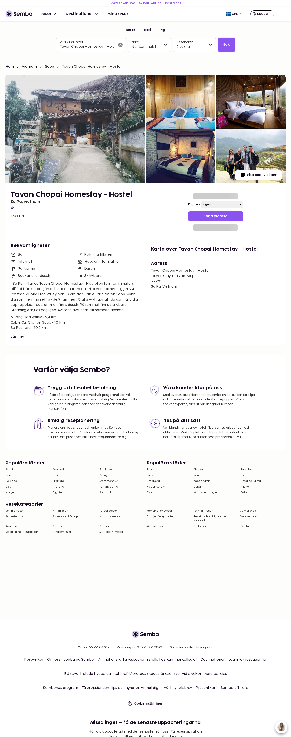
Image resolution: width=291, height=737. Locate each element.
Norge (9, 492)
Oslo (243, 492)
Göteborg (153, 481)
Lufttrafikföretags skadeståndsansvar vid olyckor (157, 674)
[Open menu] (282, 13)
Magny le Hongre (205, 492)
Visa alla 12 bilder (258, 175)
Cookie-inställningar (146, 704)
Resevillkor (34, 660)
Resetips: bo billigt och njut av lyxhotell (213, 518)
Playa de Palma (250, 481)
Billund (150, 469)
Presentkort (206, 688)
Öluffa (244, 526)
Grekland (58, 481)
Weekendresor (250, 516)
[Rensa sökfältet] (120, 44)
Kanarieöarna (108, 486)
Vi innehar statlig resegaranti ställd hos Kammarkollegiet (147, 660)
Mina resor (117, 14)
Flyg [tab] (162, 30)
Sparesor (58, 526)
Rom (196, 475)
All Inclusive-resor (111, 516)
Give (149, 492)
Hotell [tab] (147, 30)
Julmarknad (248, 511)
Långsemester (61, 532)
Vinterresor (60, 511)
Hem (9, 67)
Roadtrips (11, 526)
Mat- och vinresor (111, 532)
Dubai (197, 486)
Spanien (10, 469)
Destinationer (82, 14)
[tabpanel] (145, 45)
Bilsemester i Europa (66, 516)
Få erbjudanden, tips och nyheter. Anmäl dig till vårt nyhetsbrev (137, 688)
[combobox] (87, 47)
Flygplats (194, 204)
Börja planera (215, 216)
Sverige (104, 475)
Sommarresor (14, 511)
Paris (149, 475)
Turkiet (56, 475)
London (245, 475)
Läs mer (17, 336)
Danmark (58, 469)
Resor (48, 14)
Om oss (53, 660)
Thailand (58, 486)
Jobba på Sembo (79, 660)
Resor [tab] (130, 30)
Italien (9, 475)
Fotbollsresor (108, 511)
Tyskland (11, 481)
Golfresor (199, 526)
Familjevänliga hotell (160, 516)
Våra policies (216, 674)
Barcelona (247, 469)
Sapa (49, 67)
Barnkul (104, 526)
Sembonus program (60, 688)
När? (135, 42)
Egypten (58, 492)
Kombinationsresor (159, 511)
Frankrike (105, 469)
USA (8, 486)
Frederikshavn (156, 486)
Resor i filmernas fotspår (21, 532)
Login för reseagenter (247, 660)
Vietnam (29, 67)
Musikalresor (155, 526)
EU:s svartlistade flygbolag (87, 674)
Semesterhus (14, 516)
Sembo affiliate (234, 688)
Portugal (105, 492)
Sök (226, 44)
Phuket (245, 486)
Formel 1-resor (203, 511)
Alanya (198, 469)
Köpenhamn (201, 481)
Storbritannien (109, 481)
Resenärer (184, 42)
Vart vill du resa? (72, 42)
